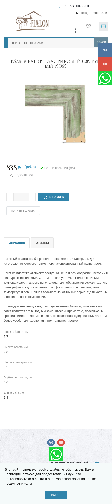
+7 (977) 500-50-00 (75, 6)
